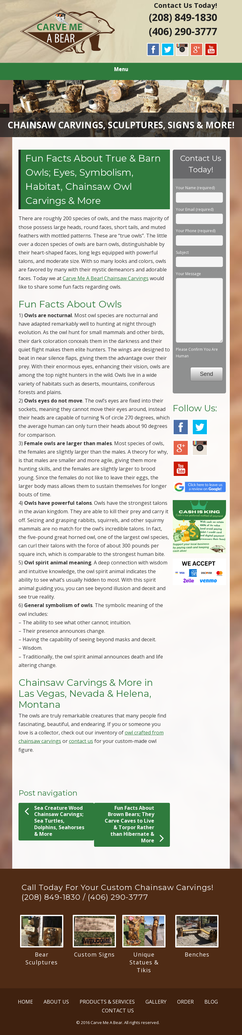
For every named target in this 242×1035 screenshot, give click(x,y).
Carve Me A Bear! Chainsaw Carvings (106, 278)
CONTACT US (118, 1010)
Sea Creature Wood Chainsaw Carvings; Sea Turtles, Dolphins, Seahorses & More (54, 820)
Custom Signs (94, 954)
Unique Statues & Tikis (144, 962)
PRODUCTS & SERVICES (107, 1001)
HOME (25, 1001)
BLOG (211, 1001)
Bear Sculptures (41, 958)
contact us (81, 741)
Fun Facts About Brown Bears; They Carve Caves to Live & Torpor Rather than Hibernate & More (134, 824)
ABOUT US (56, 1001)
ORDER (185, 1001)
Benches (197, 954)
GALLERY (155, 1001)
